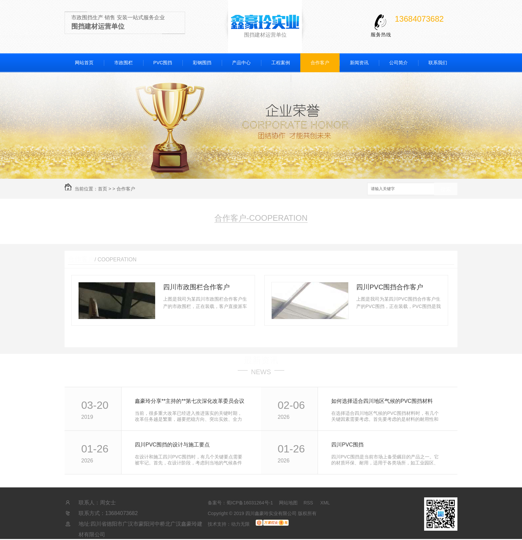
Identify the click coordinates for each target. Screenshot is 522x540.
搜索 (445, 189)
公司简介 (398, 62)
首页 (102, 188)
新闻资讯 (359, 62)
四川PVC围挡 (347, 444)
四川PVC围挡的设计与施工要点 (172, 444)
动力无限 (240, 524)
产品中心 (241, 62)
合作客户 (320, 62)
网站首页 (84, 62)
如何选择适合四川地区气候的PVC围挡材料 (382, 401)
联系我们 (437, 62)
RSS (309, 502)
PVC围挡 (162, 62)
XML (325, 502)
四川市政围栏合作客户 (196, 287)
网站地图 (288, 502)
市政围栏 (123, 62)
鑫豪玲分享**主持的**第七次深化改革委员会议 (189, 401)
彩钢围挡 (202, 62)
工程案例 (280, 62)
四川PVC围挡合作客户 (389, 287)
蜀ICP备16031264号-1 (249, 502)
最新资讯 (261, 360)
